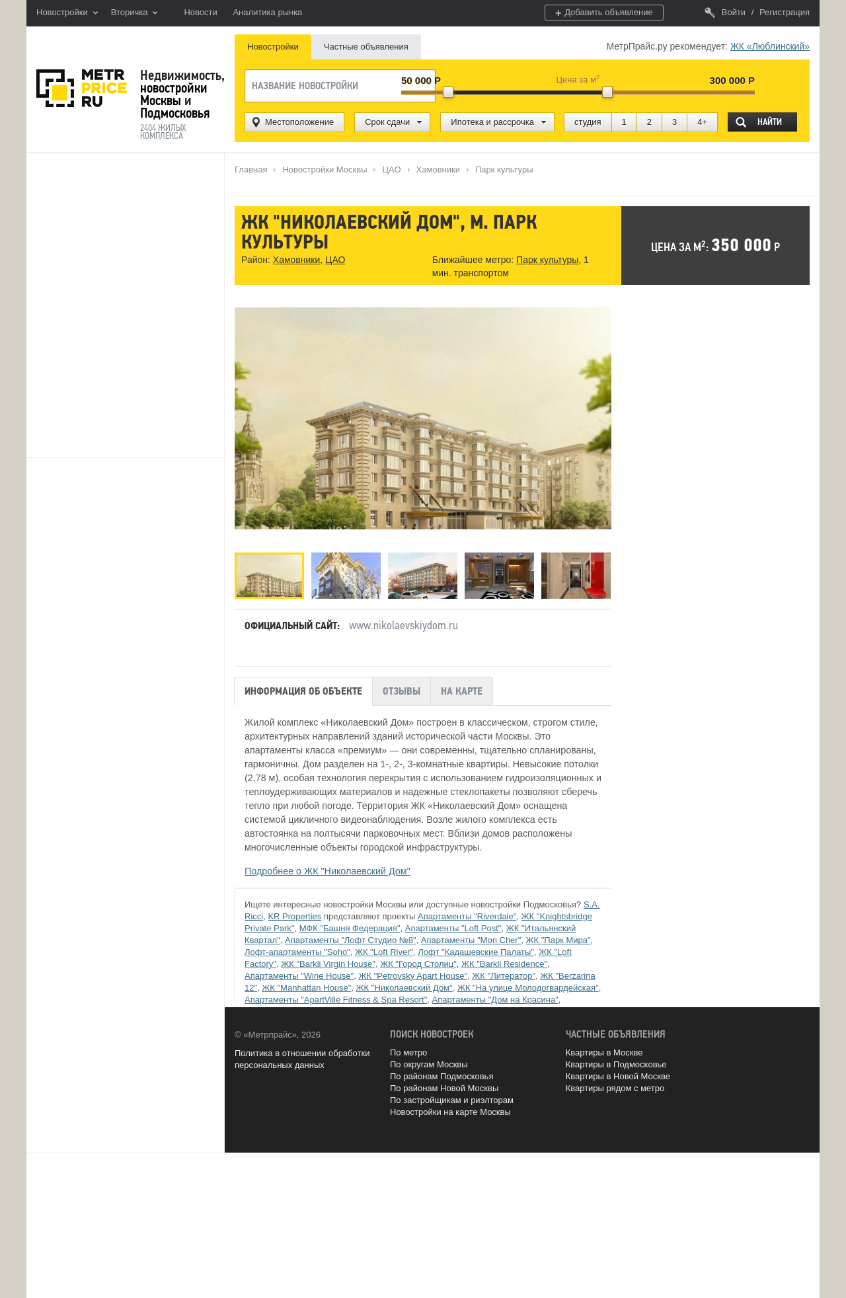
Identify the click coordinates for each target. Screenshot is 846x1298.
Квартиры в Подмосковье (616, 1064)
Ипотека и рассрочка (492, 122)
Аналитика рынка (267, 12)
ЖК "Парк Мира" (558, 940)
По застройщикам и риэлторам (452, 1100)
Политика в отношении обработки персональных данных (302, 1058)
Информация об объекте (303, 690)
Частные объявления (366, 47)
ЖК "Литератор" (503, 976)
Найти (769, 122)
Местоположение (299, 122)
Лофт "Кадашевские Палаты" (476, 952)
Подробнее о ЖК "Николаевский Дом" (327, 871)
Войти (725, 12)
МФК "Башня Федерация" (350, 928)
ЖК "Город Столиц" (418, 964)
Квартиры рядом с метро (615, 1088)
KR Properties (294, 916)
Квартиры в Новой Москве (618, 1076)
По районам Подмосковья (441, 1076)
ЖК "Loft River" (384, 952)
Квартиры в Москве (604, 1052)
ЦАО (335, 260)
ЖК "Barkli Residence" (504, 964)
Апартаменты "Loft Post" (453, 928)
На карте (461, 690)
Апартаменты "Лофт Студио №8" (350, 940)
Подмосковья (175, 113)
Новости (200, 12)
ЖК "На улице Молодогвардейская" (528, 988)
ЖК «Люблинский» (770, 46)
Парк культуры (547, 260)
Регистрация (784, 12)
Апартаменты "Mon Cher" (471, 940)
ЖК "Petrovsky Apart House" (412, 976)
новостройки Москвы (174, 94)
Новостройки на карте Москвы (450, 1112)
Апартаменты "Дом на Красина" (495, 1000)
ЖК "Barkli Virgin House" (328, 964)
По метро (408, 1052)
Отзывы (401, 690)
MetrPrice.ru (81, 88)
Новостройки (67, 13)
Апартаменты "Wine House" (299, 976)
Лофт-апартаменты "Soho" (297, 952)
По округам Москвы (429, 1064)
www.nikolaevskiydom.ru (403, 625)
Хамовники (296, 260)
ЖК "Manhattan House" (306, 988)
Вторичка (134, 13)
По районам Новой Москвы (444, 1088)
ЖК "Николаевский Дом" (404, 988)
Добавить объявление (604, 13)
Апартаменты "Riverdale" (467, 916)
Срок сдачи (387, 122)
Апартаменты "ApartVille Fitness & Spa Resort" (336, 1000)
